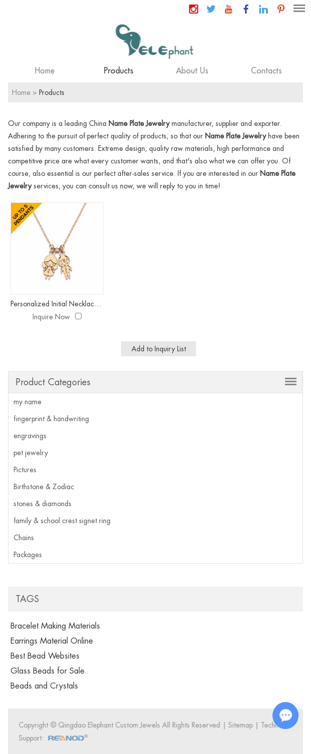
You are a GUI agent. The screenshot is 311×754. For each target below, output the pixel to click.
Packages (28, 554)
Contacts (266, 71)
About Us (192, 71)
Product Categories (53, 382)
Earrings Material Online (51, 641)
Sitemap (242, 725)
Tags (27, 599)
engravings (30, 435)
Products (119, 71)
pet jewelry (31, 452)
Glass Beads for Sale (47, 671)
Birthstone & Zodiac (44, 486)
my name (28, 401)
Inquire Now (51, 316)
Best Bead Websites (45, 656)
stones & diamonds (43, 503)
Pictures (25, 469)
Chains (24, 537)
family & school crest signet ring (62, 520)
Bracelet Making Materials (55, 626)
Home (44, 71)
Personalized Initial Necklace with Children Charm (56, 303)
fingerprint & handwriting (51, 418)
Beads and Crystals (44, 686)
